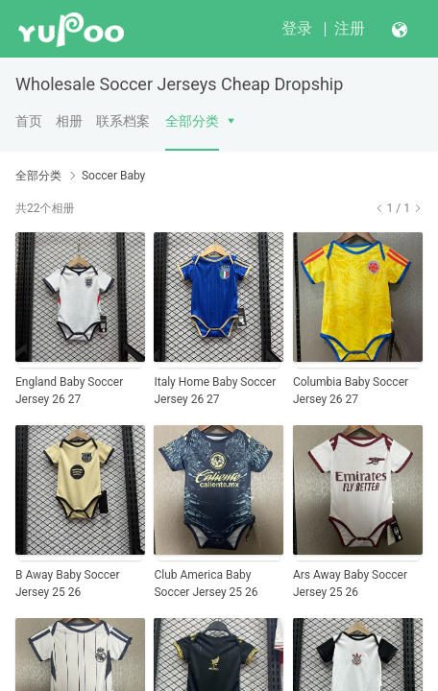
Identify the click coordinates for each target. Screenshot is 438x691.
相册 (69, 121)
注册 (349, 28)
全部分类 (192, 121)
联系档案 (123, 121)
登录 (296, 28)
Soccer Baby (113, 175)
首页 (28, 121)
